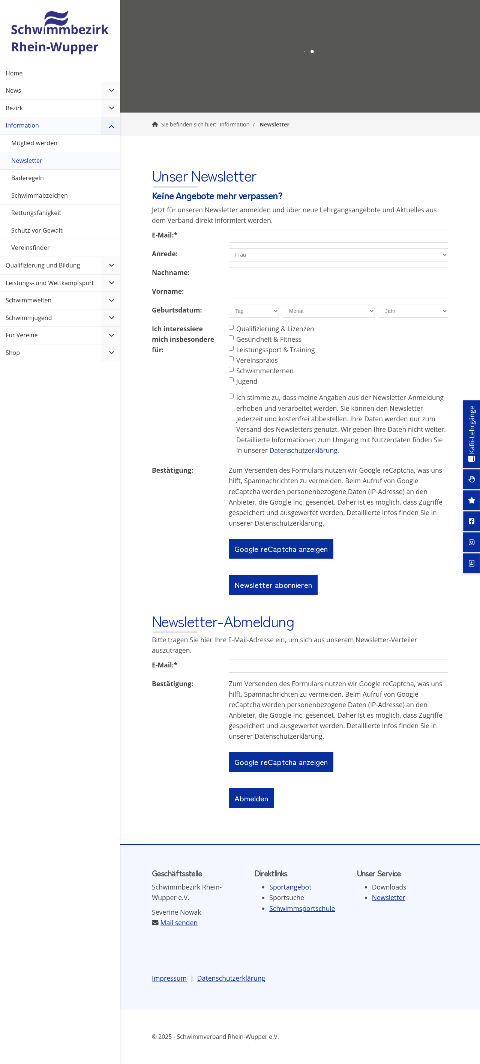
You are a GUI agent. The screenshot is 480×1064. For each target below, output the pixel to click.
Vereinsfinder (30, 247)
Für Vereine (22, 335)
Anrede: (165, 253)
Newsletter (275, 124)
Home (14, 73)
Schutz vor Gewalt (37, 230)
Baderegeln (27, 178)
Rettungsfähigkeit (36, 213)
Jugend (243, 381)
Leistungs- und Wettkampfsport (50, 283)
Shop (13, 353)
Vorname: (168, 291)
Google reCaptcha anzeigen (281, 548)
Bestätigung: (172, 470)
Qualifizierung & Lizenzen (271, 328)
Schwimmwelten (28, 300)
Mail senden (179, 922)
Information (235, 124)
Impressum (169, 978)
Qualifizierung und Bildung (43, 265)
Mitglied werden (34, 143)
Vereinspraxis (253, 360)
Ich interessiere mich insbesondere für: (183, 339)
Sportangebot (290, 886)
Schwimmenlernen (261, 370)
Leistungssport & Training (272, 349)
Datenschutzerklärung (303, 450)
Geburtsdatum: (177, 309)
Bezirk (14, 108)
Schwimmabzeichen (39, 195)
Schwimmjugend (29, 318)
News (13, 90)
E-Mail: (164, 234)
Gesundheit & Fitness (265, 339)
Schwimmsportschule (302, 908)
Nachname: (170, 272)
